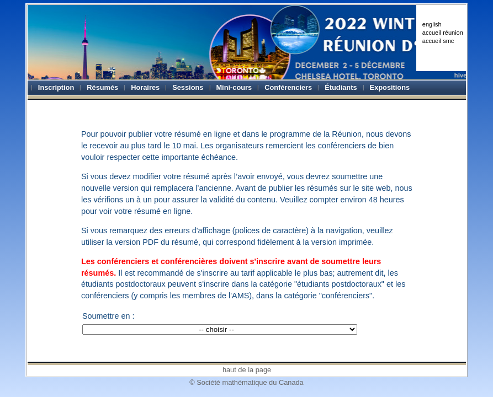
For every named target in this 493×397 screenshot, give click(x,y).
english (432, 24)
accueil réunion (442, 32)
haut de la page (246, 370)
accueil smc (438, 40)
